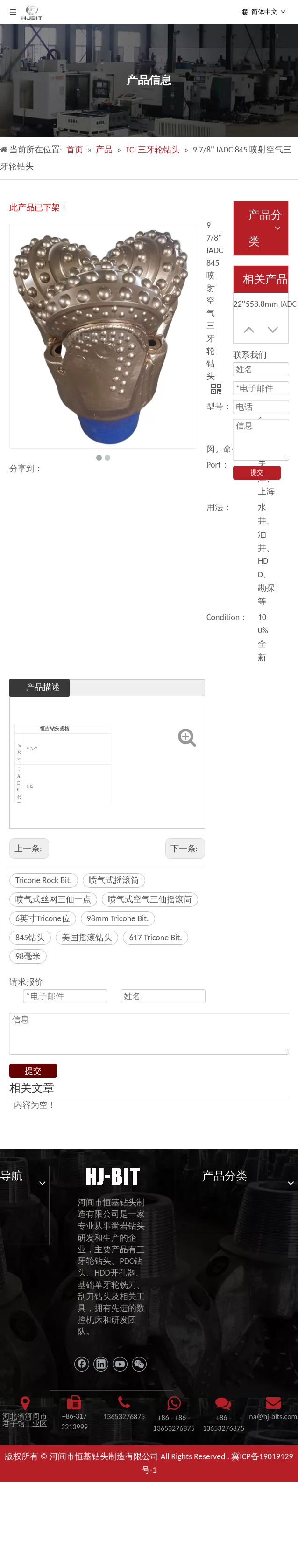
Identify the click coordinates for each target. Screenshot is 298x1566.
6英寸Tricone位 (42, 918)
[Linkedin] (100, 1364)
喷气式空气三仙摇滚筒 (150, 899)
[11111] (112, 1175)
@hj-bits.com (276, 1416)
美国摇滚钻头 (87, 937)
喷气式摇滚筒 (114, 880)
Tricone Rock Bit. (43, 880)
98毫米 (28, 956)
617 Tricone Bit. (155, 937)
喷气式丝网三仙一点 (53, 899)
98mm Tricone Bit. (118, 918)
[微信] (139, 1364)
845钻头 (30, 937)
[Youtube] (120, 1364)
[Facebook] (81, 1364)
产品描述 (43, 687)
